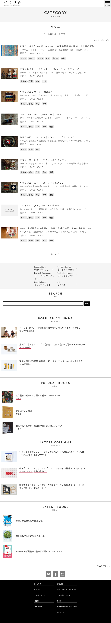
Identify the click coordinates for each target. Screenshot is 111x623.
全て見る (67, 283)
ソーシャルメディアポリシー (66, 589)
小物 (37, 240)
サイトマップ (61, 612)
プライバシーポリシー (64, 595)
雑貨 (44, 81)
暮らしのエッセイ (43, 283)
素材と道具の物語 (67, 268)
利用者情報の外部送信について (67, 606)
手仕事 (55, 58)
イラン (23, 58)
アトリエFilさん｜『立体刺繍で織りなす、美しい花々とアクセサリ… (50, 328)
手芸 (31, 81)
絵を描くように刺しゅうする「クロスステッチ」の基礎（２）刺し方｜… (52, 468)
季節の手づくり (43, 268)
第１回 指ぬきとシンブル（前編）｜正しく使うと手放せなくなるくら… (52, 344)
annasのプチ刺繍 (24, 411)
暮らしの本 (37, 584)
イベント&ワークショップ (43, 276)
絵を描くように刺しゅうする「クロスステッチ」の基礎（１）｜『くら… (52, 485)
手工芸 (18, 398)
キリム (31, 58)
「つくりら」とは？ (40, 595)
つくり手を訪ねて (67, 274)
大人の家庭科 (25, 347)
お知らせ (37, 601)
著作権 (59, 601)
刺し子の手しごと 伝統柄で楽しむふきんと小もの (39, 426)
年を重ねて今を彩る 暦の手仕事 (30, 536)
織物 (63, 58)
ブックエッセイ (26, 455)
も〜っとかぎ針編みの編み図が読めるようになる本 (39, 551)
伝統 (48, 58)
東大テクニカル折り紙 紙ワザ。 (30, 521)
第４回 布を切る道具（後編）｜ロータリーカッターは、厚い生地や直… (52, 361)
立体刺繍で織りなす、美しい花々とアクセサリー (38, 395)
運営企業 (60, 584)
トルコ (40, 58)
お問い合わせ (38, 606)
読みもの (37, 589)
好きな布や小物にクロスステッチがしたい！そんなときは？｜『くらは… (52, 452)
